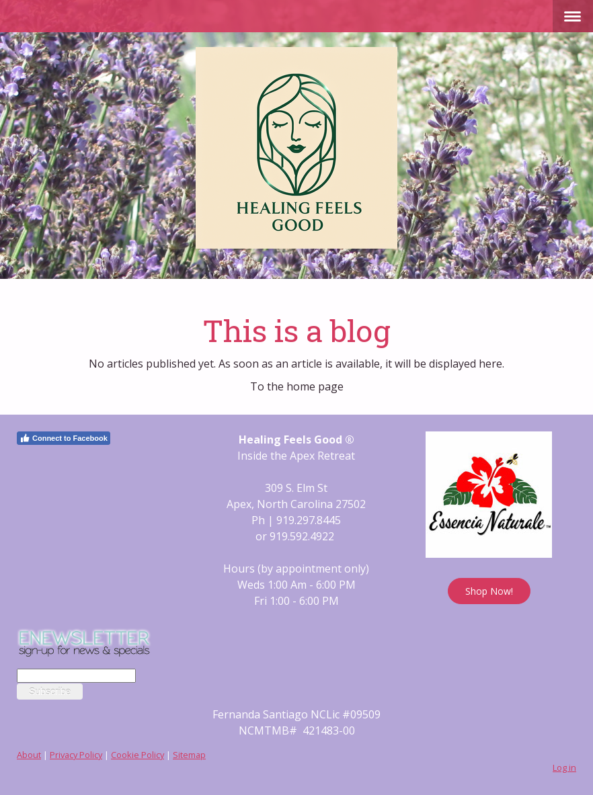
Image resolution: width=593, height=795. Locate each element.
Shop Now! (489, 591)
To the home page (297, 386)
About (29, 755)
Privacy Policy (76, 755)
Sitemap (189, 755)
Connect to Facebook (63, 438)
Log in (564, 767)
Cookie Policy (137, 755)
